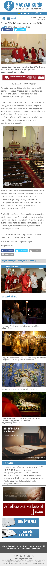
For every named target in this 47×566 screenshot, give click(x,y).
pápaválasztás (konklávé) (19, 481)
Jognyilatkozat (24, 563)
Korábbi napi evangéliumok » (35, 458)
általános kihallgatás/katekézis (32, 478)
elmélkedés (8, 467)
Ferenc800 (17, 483)
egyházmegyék (20, 467)
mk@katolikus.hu (19, 562)
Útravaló (7, 478)
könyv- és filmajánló (23, 470)
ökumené (33, 467)
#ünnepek (34, 261)
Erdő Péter (16, 475)
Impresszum (6, 563)
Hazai (4, 27)
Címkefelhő (8, 463)
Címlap (5, 546)
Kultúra (36, 548)
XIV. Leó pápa (21, 546)
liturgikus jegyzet (27, 475)
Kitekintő (40, 546)
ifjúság (6, 481)
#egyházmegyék (9, 261)
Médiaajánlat (15, 563)
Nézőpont (27, 548)
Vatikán (38, 475)
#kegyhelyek (23, 261)
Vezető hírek (9, 296)
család (15, 478)
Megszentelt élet (14, 548)
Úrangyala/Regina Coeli (13, 473)
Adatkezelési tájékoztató (37, 563)
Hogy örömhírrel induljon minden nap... (15, 431)
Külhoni (31, 546)
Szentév (26, 473)
